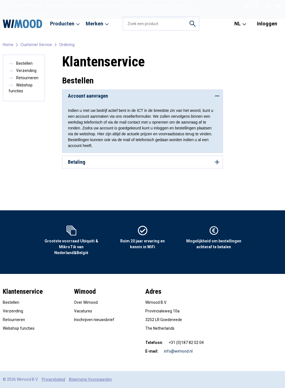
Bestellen (21, 63)
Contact (178, 5)
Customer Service (36, 44)
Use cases (158, 5)
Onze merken (57, 5)
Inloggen (267, 23)
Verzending (22, 70)
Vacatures (136, 5)
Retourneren (23, 78)
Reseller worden (88, 5)
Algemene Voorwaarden (90, 379)
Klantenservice (23, 291)
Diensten (114, 5)
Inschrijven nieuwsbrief (94, 319)
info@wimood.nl (178, 351)
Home (7, 5)
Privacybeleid (53, 379)
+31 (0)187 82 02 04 (25, 15)
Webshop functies (19, 328)
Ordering (67, 44)
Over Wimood (29, 5)
